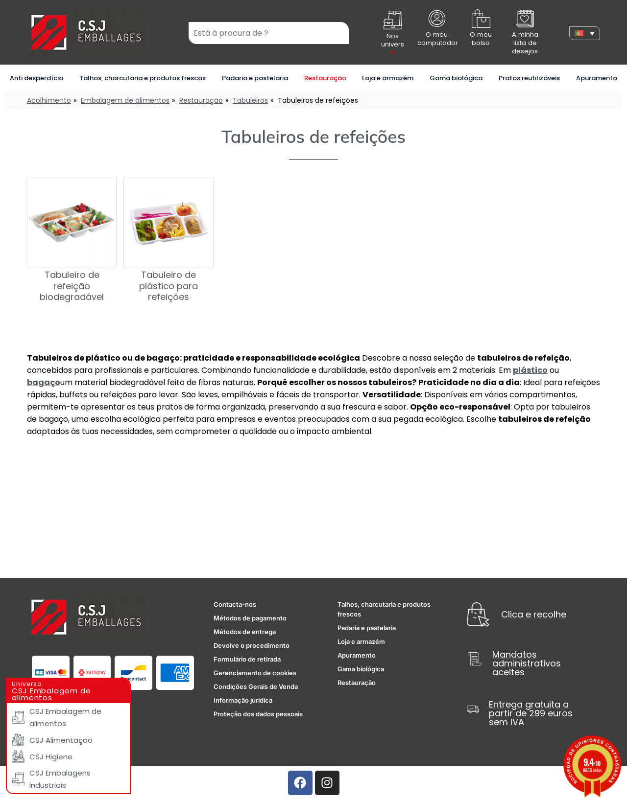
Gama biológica (456, 78)
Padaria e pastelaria (255, 78)
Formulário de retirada (247, 659)
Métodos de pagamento (250, 618)
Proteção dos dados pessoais (258, 714)
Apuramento (596, 78)
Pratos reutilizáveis (529, 78)
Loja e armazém (387, 78)
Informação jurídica (243, 700)
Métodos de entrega (245, 632)
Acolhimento (49, 100)
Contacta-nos (235, 604)
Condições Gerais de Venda (256, 686)
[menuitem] (584, 33)
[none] (584, 33)
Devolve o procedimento (251, 645)
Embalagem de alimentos (125, 100)
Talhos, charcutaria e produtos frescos (142, 78)
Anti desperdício (36, 78)
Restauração (325, 78)
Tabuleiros (250, 100)
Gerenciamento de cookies (255, 673)
